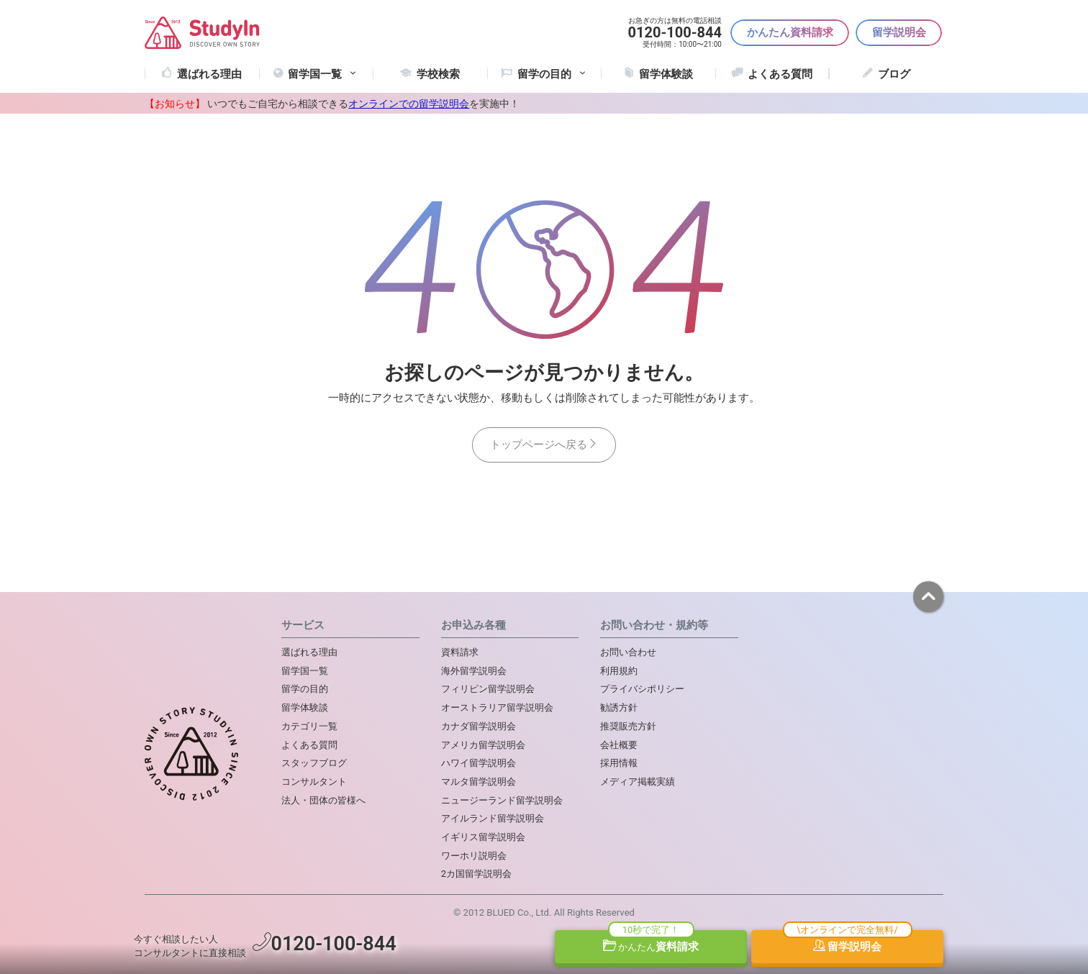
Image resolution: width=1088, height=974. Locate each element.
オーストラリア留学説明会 (497, 707)
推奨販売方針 (628, 726)
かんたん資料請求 (790, 32)
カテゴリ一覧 (309, 726)
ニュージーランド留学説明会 (502, 800)
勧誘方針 (619, 707)
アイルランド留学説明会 (492, 818)
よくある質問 (780, 74)
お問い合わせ (628, 652)
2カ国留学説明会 (476, 873)
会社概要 (619, 744)
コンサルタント (314, 781)
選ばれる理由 (209, 74)
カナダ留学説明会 (478, 726)
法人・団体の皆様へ (323, 800)
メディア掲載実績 (637, 781)
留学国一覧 (323, 74)
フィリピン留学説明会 (488, 688)
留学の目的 (304, 688)
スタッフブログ (314, 762)
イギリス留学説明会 (483, 837)
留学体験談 (666, 74)
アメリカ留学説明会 (483, 744)
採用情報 (619, 762)
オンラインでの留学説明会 (408, 103)
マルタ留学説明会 (478, 781)
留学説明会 (899, 32)
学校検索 (438, 74)
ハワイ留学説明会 (478, 762)
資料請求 (651, 946)
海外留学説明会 (474, 670)
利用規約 (619, 670)
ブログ (894, 74)
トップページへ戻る (544, 444)
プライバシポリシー (642, 688)
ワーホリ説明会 (474, 855)
